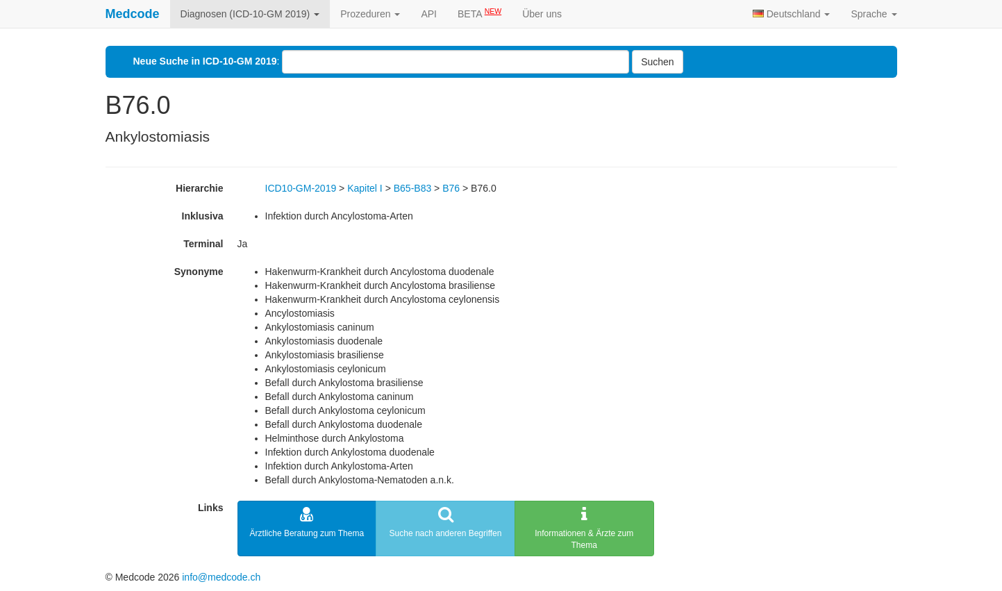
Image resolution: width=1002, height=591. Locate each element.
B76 (451, 188)
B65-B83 (412, 188)
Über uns (542, 13)
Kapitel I (365, 188)
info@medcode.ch (221, 577)
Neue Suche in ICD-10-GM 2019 (205, 61)
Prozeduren (370, 13)
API (429, 13)
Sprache (873, 13)
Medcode (133, 14)
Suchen (657, 61)
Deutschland (791, 13)
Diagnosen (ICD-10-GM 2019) (250, 13)
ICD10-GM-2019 (301, 188)
